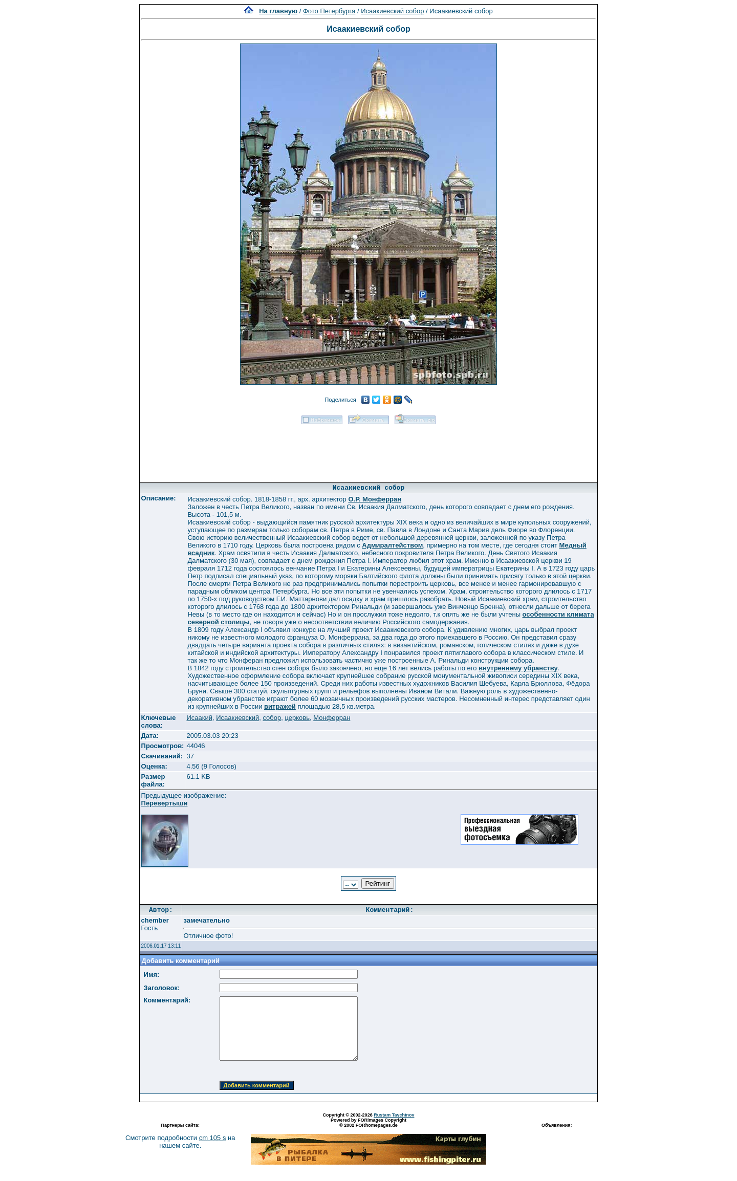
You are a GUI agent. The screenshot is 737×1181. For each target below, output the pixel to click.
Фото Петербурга (329, 11)
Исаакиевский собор (392, 11)
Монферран (331, 717)
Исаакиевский (237, 717)
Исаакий (199, 717)
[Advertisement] (368, 450)
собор (272, 717)
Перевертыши (164, 803)
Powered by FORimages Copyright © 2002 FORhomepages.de (368, 1123)
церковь (297, 717)
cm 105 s (212, 1138)
